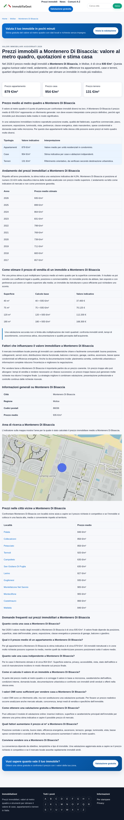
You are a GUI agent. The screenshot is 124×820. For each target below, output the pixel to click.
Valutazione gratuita (60, 9)
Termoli (7, 552)
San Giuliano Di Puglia (15, 566)
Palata (7, 532)
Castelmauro (10, 601)
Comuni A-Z (74, 2)
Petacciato (9, 546)
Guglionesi (9, 580)
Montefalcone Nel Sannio (16, 587)
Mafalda (8, 608)
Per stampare (103, 799)
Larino (7, 573)
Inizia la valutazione (106, 31)
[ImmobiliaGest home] (18, 6)
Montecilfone (10, 594)
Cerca (117, 6)
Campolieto (9, 559)
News (62, 2)
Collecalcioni (10, 539)
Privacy (100, 803)
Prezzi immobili (49, 2)
